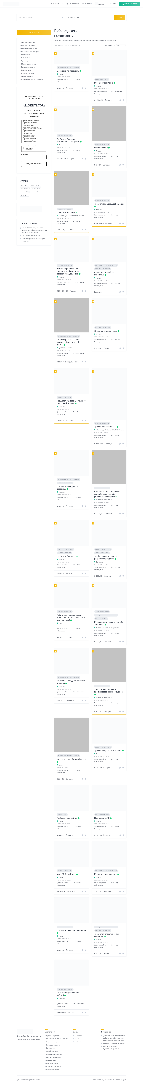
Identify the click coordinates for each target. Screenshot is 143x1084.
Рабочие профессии (29, 138)
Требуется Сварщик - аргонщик (71, 930)
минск (61, 765)
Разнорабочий (101, 147)
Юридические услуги (28, 64)
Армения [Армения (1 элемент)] (24, 185)
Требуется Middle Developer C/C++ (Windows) (71, 402)
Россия (61, 277)
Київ (60, 623)
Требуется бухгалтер (66, 556)
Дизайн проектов (27, 76)
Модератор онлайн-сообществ (71, 759)
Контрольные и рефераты (30, 52)
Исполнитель (28, 149)
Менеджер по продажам (68, 71)
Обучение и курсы (29, 130)
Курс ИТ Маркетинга (103, 83)
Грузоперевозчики (29, 124)
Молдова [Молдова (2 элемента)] (36, 188)
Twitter (77, 1039)
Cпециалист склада (66, 212)
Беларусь (62, 407)
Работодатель (28, 148)
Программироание (29, 135)
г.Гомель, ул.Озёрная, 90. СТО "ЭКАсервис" (110, 430)
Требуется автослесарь (105, 426)
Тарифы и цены (120, 1080)
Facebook (78, 1036)
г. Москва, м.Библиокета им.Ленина (71, 216)
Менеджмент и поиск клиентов (32, 79)
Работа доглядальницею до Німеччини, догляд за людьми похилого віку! (71, 617)
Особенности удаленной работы (103, 1080)
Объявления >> (55, 4)
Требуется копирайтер (67, 818)
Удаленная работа (72, 4)
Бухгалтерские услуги (29, 48)
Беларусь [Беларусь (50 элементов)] (35, 185)
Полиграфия (25, 58)
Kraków (99, 210)
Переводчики (26, 70)
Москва (98, 940)
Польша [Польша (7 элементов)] (24, 192)
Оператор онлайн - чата (105, 331)
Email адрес (25, 154)
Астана (98, 278)
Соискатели (86, 4)
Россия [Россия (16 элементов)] (34, 192)
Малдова (62, 998)
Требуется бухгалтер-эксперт (108, 750)
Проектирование (27, 61)
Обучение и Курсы (27, 73)
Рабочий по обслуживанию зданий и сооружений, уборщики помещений (106, 494)
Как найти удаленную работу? (32, 235)
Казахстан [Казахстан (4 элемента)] (25, 188)
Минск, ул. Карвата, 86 (104, 500)
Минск (61, 74)
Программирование (28, 45)
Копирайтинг (25, 55)
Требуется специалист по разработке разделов (106, 557)
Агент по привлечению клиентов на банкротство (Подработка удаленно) (68, 271)
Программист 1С (102, 818)
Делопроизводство (28, 42)
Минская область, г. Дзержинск (107, 628)
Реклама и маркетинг (28, 67)
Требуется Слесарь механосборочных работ (68, 140)
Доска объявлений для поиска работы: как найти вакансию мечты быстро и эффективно (34, 230)
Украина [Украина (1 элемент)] (24, 195)
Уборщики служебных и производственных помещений (108, 690)
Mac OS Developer (66, 874)
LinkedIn (78, 1042)
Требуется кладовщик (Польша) (109, 204)
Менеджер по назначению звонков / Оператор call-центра (69, 342)
